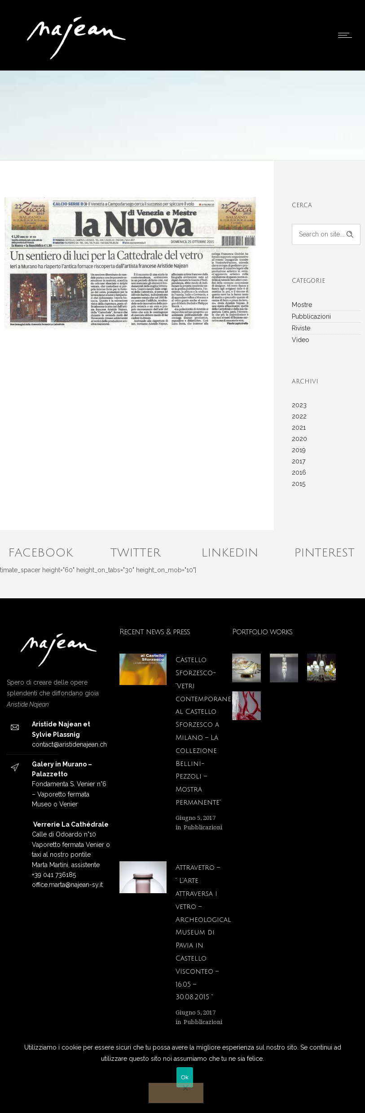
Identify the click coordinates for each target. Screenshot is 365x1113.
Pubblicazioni (311, 316)
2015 (298, 483)
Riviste (301, 328)
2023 (299, 405)
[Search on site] (326, 234)
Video (300, 339)
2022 (299, 416)
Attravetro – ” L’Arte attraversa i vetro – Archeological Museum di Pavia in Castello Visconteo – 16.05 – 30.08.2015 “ (203, 932)
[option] (130, 258)
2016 (299, 472)
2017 (298, 461)
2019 (299, 450)
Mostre (302, 304)
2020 (299, 438)
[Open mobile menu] (347, 35)
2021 (299, 427)
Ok (185, 1077)
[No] (176, 1093)
